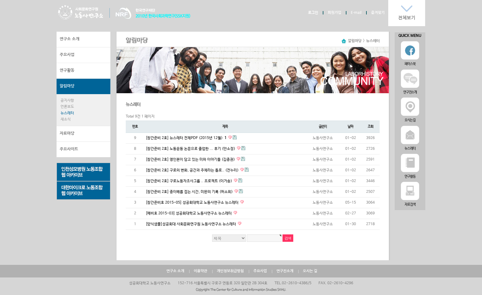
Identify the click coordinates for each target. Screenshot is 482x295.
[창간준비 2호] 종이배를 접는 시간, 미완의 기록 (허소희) (190, 192)
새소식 (66, 119)
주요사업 (67, 55)
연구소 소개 (69, 39)
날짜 (350, 127)
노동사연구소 (80, 12)
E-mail (356, 12)
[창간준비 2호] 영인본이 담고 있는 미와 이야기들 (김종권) (191, 159)
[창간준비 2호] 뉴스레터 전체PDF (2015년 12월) (186, 138)
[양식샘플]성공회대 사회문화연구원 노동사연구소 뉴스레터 (191, 224)
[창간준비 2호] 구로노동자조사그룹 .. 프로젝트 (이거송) (189, 181)
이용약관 (200, 271)
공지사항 (67, 100)
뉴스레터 (67, 113)
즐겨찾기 (378, 12)
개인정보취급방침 (230, 271)
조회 (370, 127)
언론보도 (67, 107)
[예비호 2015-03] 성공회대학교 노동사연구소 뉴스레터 (189, 213)
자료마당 (67, 133)
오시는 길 (310, 271)
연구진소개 (284, 271)
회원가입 (334, 12)
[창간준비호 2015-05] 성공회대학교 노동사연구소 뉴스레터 (192, 203)
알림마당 (67, 86)
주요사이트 (69, 149)
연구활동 (67, 70)
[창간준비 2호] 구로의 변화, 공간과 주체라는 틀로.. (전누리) (192, 170)
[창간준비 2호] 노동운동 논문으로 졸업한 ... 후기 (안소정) (191, 149)
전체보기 (406, 17)
